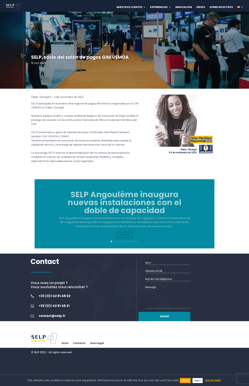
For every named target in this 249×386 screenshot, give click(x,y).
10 (137, 241)
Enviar (164, 316)
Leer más (124, 238)
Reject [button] (198, 380)
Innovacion (183, 7)
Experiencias (159, 7)
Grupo (200, 7)
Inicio (65, 343)
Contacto (79, 343)
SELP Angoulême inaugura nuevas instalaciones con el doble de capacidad (124, 206)
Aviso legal (97, 343)
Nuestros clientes (129, 7)
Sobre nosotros (221, 7)
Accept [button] (185, 380)
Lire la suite (213, 380)
